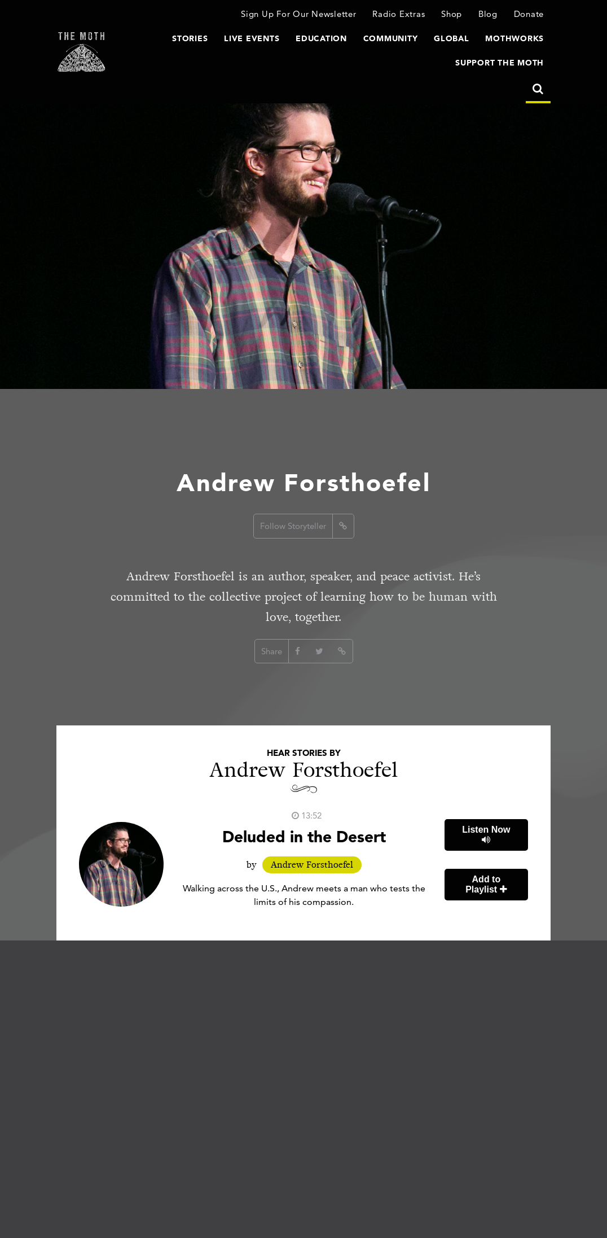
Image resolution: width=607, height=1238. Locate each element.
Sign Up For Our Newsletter (299, 13)
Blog (488, 13)
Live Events (251, 38)
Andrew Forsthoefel (312, 864)
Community (390, 38)
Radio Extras (398, 13)
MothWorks (514, 38)
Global (451, 38)
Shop (451, 13)
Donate (529, 13)
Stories (190, 38)
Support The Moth (499, 63)
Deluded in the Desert (304, 836)
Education (321, 38)
